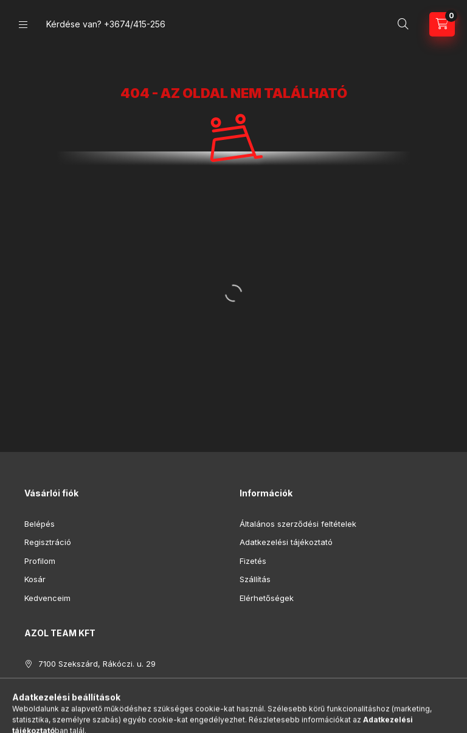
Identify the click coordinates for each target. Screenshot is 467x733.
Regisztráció (47, 542)
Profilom (39, 561)
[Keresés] (403, 24)
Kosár (35, 579)
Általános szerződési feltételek (298, 524)
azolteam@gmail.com (78, 701)
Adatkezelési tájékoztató (286, 542)
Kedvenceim (47, 598)
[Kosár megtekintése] (442, 24)
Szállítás (255, 579)
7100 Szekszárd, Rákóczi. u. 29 (97, 664)
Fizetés (253, 561)
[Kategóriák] (23, 24)
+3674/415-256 (134, 24)
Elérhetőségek (267, 598)
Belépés (39, 524)
